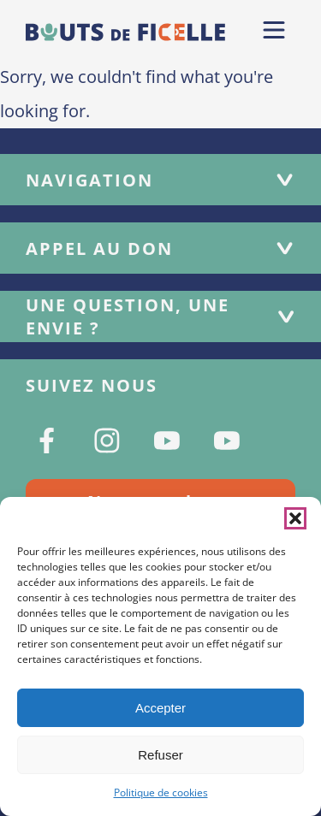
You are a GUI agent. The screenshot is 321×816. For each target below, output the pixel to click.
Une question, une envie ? (160, 316)
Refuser (160, 755)
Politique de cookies (161, 792)
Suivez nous (92, 385)
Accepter (160, 708)
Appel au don (160, 248)
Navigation (160, 180)
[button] (295, 518)
